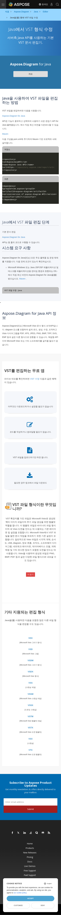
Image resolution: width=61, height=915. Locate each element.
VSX (30, 739)
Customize (18, 905)
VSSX (30, 705)
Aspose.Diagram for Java (13, 116)
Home (30, 843)
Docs (29, 861)
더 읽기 (30, 574)
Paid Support (30, 875)
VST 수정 (34, 379)
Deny (43, 905)
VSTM (30, 716)
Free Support (30, 870)
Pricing (30, 857)
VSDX (30, 671)
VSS (30, 683)
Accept (30, 898)
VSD (30, 649)
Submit (30, 809)
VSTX (30, 727)
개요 (30, 74)
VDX (30, 638)
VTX (30, 750)
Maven (5, 134)
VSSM (30, 694)
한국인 (43, 4)
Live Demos (29, 866)
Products (30, 848)
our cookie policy (20, 893)
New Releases (29, 852)
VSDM (30, 660)
